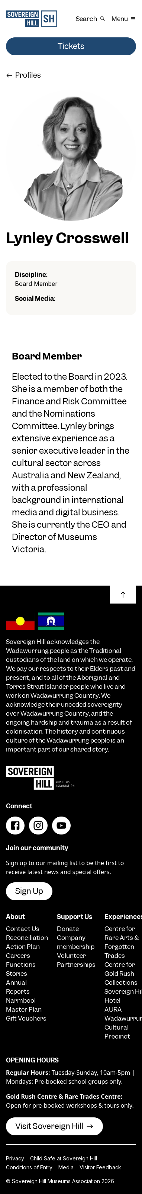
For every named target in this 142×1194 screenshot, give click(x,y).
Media (66, 1167)
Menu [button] (124, 19)
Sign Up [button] (29, 891)
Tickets (71, 46)
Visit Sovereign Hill (54, 1126)
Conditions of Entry (29, 1167)
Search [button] (90, 19)
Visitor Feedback (100, 1167)
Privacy (15, 1158)
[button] (123, 595)
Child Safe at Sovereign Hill (63, 1158)
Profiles (23, 75)
